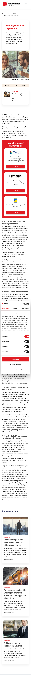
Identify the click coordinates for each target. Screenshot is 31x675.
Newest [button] (7, 85)
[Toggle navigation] (25, 4)
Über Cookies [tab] (25, 308)
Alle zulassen (15, 359)
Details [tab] (15, 308)
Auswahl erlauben (15, 364)
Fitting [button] (24, 85)
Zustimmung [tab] (5, 308)
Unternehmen (12, 421)
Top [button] (16, 85)
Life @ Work (14, 14)
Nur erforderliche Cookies (15, 370)
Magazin (7, 14)
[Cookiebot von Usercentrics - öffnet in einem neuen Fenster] (22, 304)
